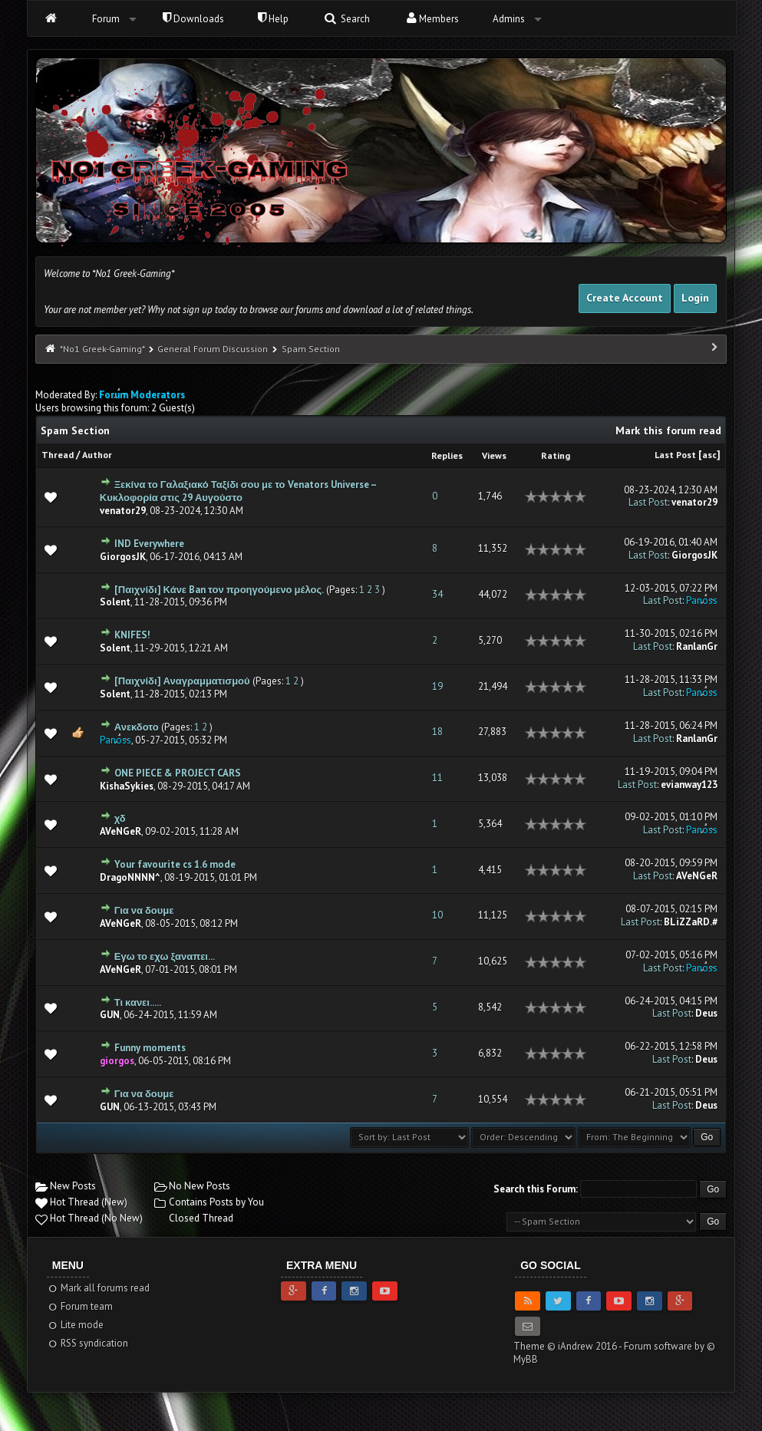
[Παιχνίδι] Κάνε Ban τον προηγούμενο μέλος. (219, 589)
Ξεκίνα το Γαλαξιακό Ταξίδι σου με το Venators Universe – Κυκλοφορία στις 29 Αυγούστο (238, 491)
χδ (120, 818)
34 (437, 594)
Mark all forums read (99, 1287)
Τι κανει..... (137, 1002)
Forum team (80, 1306)
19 (437, 686)
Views (494, 455)
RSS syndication (88, 1343)
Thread (57, 454)
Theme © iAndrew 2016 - (568, 1346)
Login (695, 298)
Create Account (624, 298)
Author (97, 454)
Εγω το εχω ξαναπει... (164, 956)
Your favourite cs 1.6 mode (175, 864)
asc (709, 454)
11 (437, 777)
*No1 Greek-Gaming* (102, 348)
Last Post (675, 454)
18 (437, 731)
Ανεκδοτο (136, 727)
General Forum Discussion (212, 348)
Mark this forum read (668, 430)
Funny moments (150, 1047)
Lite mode (76, 1324)
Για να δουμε (144, 910)
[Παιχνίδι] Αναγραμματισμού (182, 680)
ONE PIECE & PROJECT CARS (177, 773)
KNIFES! (132, 634)
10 (437, 915)
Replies (447, 455)
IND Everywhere (149, 543)
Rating (555, 455)
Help (273, 18)
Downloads (193, 18)
